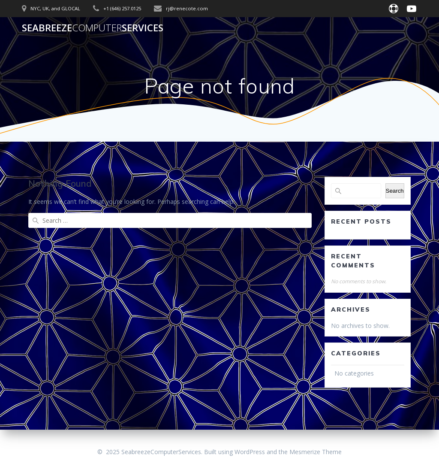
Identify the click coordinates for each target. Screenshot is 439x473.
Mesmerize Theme (315, 452)
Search (395, 191)
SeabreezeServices (92, 28)
